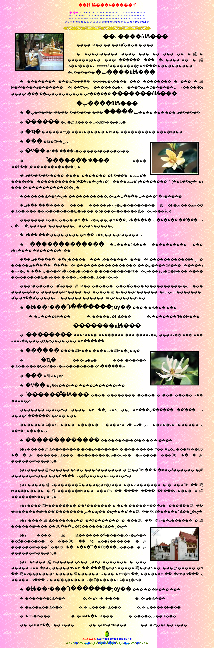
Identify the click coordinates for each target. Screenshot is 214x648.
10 (98, 12)
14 (110, 12)
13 (107, 12)
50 (144, 15)
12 (104, 12)
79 (75, 21)
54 (79, 18)
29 (79, 15)
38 (107, 15)
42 (119, 15)
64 (110, 18)
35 (98, 15)
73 (138, 18)
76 (66, 21)
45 (128, 15)
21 (132, 12)
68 (122, 18)
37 (104, 15)
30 (82, 15)
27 (73, 15)
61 (101, 18)
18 (122, 12)
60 (98, 18)
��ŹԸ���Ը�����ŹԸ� (114, 639)
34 (94, 15)
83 (87, 21)
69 (125, 18)
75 (144, 18)
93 (118, 21)
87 (100, 21)
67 (119, 18)
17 (119, 12)
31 (85, 15)
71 (131, 18)
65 (113, 18)
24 (141, 12)
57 (88, 18)
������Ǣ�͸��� (139, 21)
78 (72, 21)
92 (115, 21)
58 (91, 18)
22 (135, 12)
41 (116, 15)
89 (106, 21)
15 (113, 12)
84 (91, 21)
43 (122, 15)
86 (97, 21)
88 (103, 21)
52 (73, 18)
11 (101, 12)
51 (70, 18)
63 (107, 18)
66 (116, 18)
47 (135, 15)
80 (78, 21)
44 (125, 15)
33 (91, 15)
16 (116, 12)
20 (128, 12)
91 (112, 21)
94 (122, 21)
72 (135, 18)
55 (82, 18)
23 (138, 12)
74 (141, 18)
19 (125, 12)
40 (113, 15)
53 (76, 18)
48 (138, 15)
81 (81, 21)
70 (128, 18)
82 (84, 21)
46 (131, 15)
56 (85, 18)
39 (110, 15)
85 (94, 21)
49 (140, 15)
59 (94, 18)
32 (88, 15)
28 (76, 15)
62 (104, 18)
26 (70, 15)
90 (109, 21)
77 (69, 21)
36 (101, 15)
